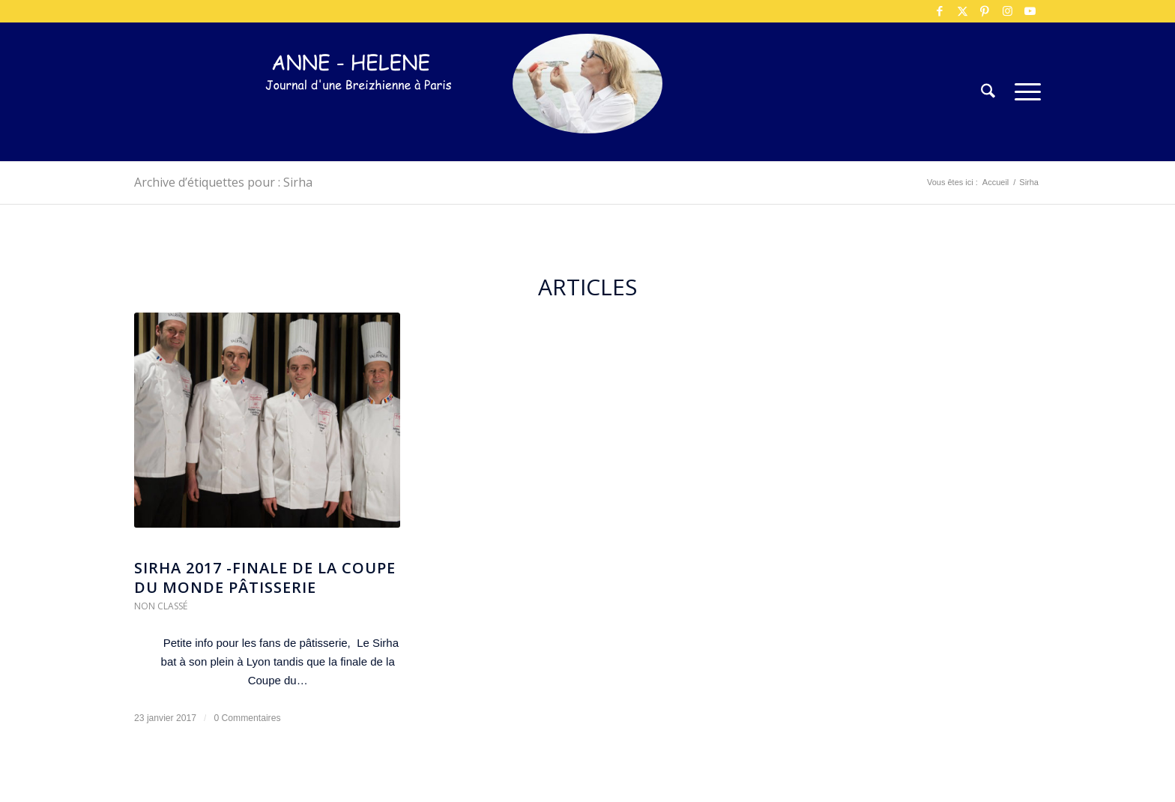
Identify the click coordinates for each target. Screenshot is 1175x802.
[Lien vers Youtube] (1029, 11)
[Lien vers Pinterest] (984, 11)
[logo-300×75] (359, 114)
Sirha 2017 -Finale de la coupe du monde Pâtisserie (265, 577)
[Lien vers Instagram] (1007, 11)
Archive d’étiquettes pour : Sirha (223, 182)
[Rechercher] (988, 91)
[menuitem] (988, 91)
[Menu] (1023, 91)
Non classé (160, 606)
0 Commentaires (247, 718)
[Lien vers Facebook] (939, 11)
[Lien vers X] (962, 11)
